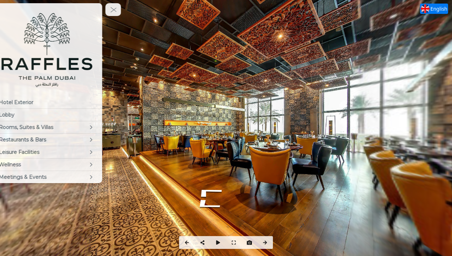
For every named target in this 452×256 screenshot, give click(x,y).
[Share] (202, 242)
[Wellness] (58, 165)
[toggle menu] (125, 9)
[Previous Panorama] (187, 242)
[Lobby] (58, 115)
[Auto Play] (218, 242)
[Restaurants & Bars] (58, 140)
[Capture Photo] (249, 242)
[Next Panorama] (265, 242)
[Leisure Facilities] (58, 152)
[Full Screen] (234, 242)
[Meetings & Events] (58, 177)
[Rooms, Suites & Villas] (58, 127)
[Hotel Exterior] (58, 102)
